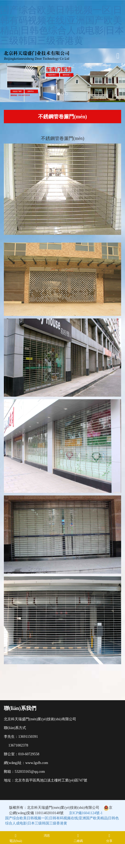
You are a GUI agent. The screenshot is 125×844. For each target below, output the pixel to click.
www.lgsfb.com (36, 763)
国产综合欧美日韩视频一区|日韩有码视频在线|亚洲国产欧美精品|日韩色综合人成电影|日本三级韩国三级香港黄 (62, 25)
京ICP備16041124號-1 (86, 813)
